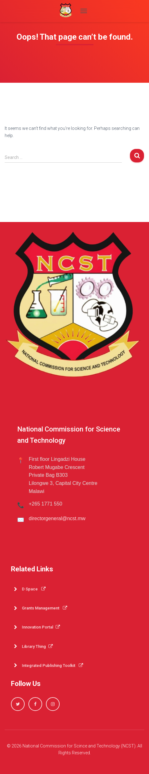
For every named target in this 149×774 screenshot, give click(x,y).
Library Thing (37, 646)
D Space (34, 589)
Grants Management (44, 608)
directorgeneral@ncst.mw (57, 518)
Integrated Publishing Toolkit (52, 665)
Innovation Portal (41, 627)
